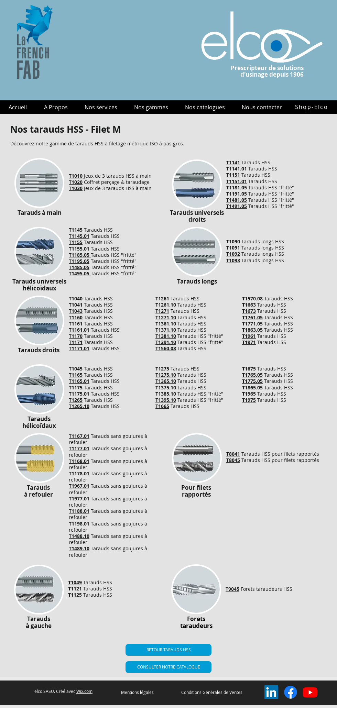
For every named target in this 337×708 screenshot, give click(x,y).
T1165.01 (79, 381)
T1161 (76, 323)
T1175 (76, 387)
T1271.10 (165, 317)
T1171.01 (79, 348)
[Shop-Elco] (311, 106)
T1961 (249, 336)
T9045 (232, 589)
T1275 (162, 368)
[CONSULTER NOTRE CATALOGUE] (168, 667)
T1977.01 (79, 498)
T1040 (76, 298)
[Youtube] (310, 692)
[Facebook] (290, 692)
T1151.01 (236, 181)
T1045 (76, 368)
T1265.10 (79, 406)
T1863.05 (252, 330)
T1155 (76, 242)
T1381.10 (165, 336)
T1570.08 (252, 298)
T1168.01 (79, 461)
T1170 (76, 336)
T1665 (162, 406)
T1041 (76, 304)
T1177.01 (79, 448)
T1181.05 (236, 187)
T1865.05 (252, 387)
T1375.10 (165, 387)
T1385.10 (165, 393)
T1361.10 (165, 323)
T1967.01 (79, 486)
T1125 (75, 594)
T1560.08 (165, 348)
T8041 (233, 454)
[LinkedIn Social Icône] (271, 692)
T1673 (249, 311)
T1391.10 (165, 342)
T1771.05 (252, 323)
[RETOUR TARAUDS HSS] (168, 650)
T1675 (249, 368)
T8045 (233, 460)
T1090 (233, 241)
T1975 (249, 400)
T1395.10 (165, 400)
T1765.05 (252, 375)
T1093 (233, 260)
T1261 (162, 298)
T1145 (76, 229)
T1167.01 (79, 436)
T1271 (162, 311)
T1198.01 (79, 523)
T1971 (249, 342)
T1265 (76, 400)
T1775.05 (252, 381)
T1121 (75, 588)
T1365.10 (165, 381)
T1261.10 (165, 304)
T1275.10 (165, 375)
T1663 (249, 304)
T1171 (76, 342)
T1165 (76, 375)
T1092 (233, 254)
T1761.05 (252, 317)
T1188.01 (79, 511)
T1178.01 (79, 473)
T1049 (75, 582)
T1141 (233, 162)
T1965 (249, 393)
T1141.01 (236, 168)
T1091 (233, 247)
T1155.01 (79, 248)
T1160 (76, 317)
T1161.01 (79, 330)
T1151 (233, 175)
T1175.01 (79, 393)
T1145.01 (79, 236)
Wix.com (84, 691)
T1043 (76, 311)
